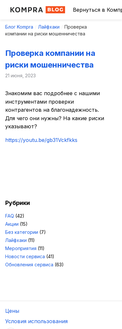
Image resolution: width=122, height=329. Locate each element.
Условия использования (36, 321)
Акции (12, 224)
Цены (12, 311)
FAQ (9, 216)
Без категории (21, 232)
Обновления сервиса (29, 264)
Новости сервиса (25, 256)
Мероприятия (20, 248)
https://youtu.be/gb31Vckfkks (41, 140)
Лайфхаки (49, 27)
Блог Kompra (19, 27)
